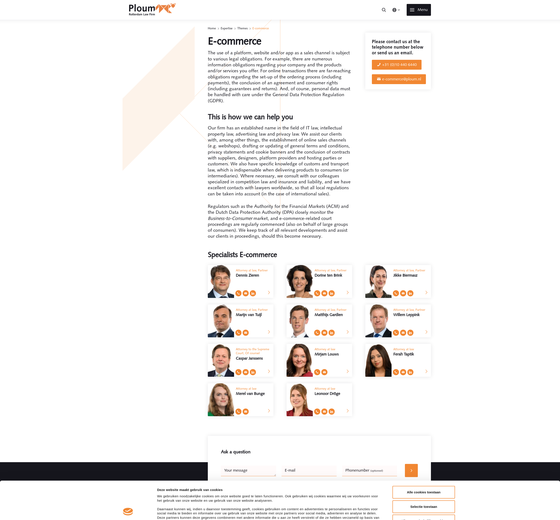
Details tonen (336, 511)
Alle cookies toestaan (423, 456)
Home (212, 28)
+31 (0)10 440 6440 (399, 64)
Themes (242, 28)
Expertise (227, 28)
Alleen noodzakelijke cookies (423, 485)
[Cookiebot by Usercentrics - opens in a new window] (128, 511)
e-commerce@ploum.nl (401, 79)
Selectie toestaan (423, 471)
